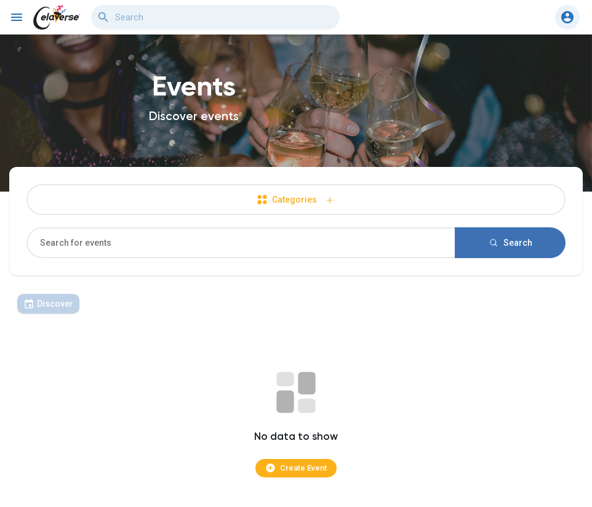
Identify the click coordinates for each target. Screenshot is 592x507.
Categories (296, 200)
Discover (48, 303)
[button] (567, 17)
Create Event (296, 468)
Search (510, 242)
